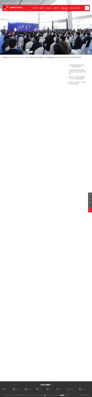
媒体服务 (82, 389)
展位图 (28, 389)
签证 (48, 389)
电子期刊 (16, 389)
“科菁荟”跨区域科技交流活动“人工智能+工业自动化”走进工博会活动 (77, 71)
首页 (9, 57)
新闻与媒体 (15, 57)
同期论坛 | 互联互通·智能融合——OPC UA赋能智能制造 (77, 77)
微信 (5, 389)
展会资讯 (21, 57)
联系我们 (70, 389)
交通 (59, 389)
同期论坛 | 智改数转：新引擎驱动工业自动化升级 (77, 83)
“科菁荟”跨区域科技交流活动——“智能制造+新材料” (76, 65)
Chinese (85, 3)
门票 (38, 389)
